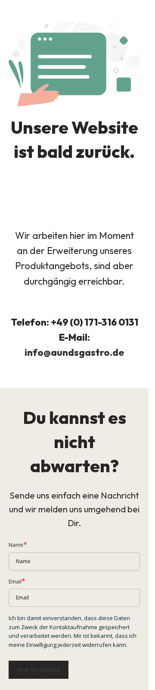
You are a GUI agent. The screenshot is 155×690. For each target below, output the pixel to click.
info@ (38, 352)
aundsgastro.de (87, 352)
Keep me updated (38, 669)
